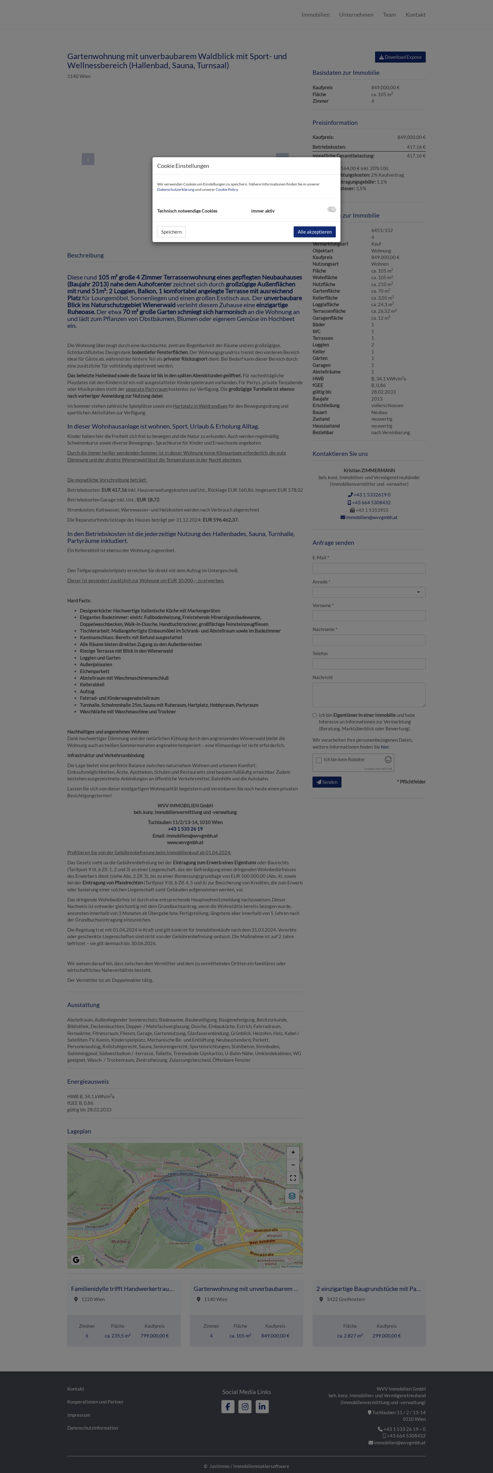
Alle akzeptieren (315, 232)
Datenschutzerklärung (175, 189)
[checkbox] (331, 209)
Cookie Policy (227, 189)
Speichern (171, 232)
